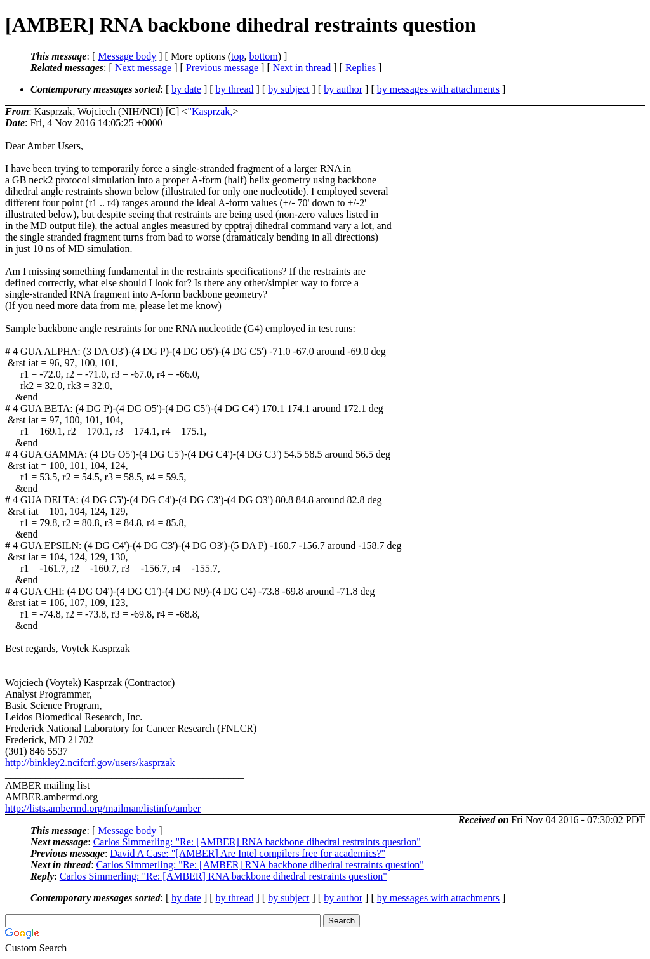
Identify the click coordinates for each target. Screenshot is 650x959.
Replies (360, 67)
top (237, 56)
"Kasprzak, (209, 111)
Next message (143, 67)
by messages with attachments (438, 89)
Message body (127, 56)
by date (186, 89)
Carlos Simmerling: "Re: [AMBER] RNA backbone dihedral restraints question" (257, 842)
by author (343, 89)
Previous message (222, 67)
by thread (235, 89)
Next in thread (302, 67)
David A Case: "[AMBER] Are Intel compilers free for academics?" (247, 853)
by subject (288, 89)
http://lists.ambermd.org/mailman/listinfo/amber (103, 808)
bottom (263, 56)
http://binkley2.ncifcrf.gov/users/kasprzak (90, 762)
